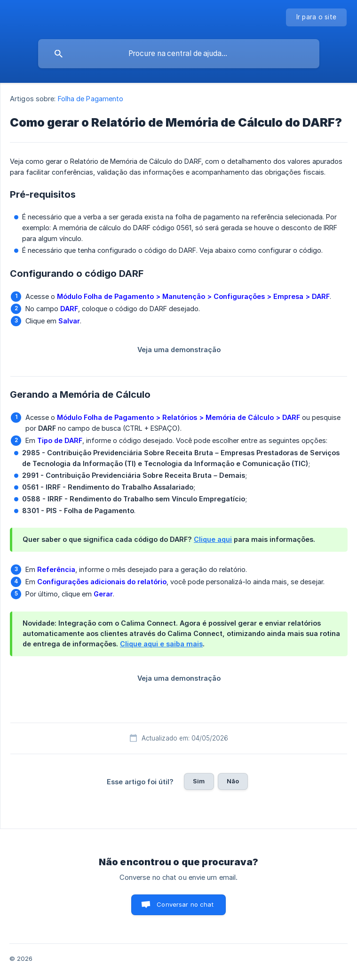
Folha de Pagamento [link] (91, 99)
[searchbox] (178, 53)
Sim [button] (199, 781)
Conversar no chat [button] (185, 904)
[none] (316, 17)
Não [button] (233, 781)
